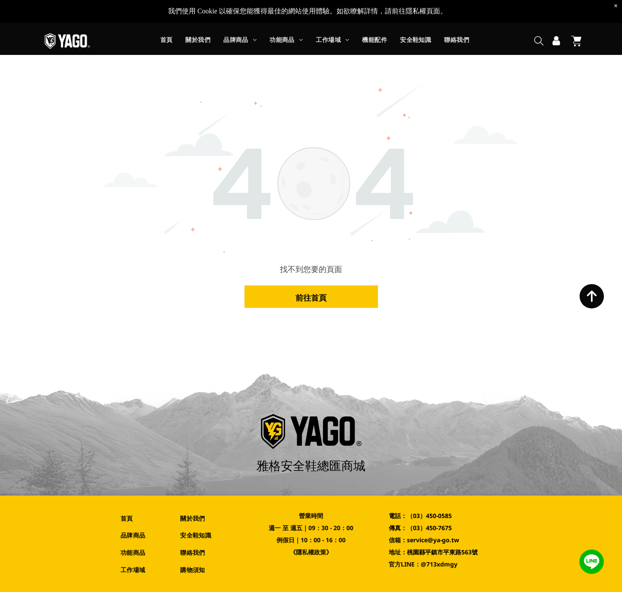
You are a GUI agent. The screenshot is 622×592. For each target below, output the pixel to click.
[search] (539, 42)
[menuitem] (166, 41)
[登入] (556, 41)
